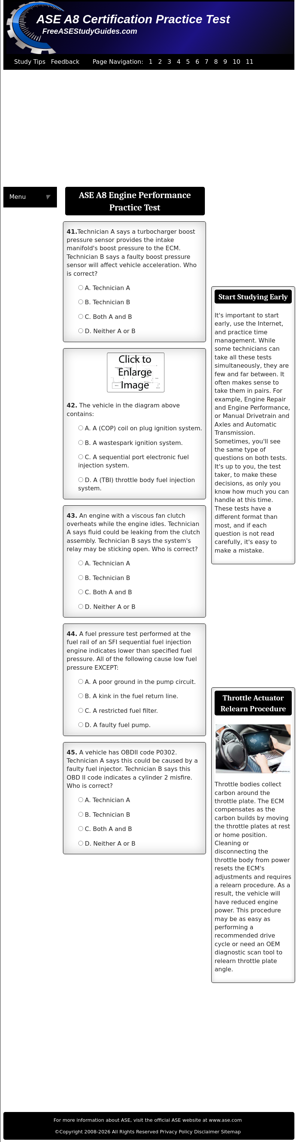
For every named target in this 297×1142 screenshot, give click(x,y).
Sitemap (231, 1131)
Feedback (65, 61)
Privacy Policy (176, 1131)
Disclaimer (206, 1131)
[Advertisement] (146, 128)
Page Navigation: (118, 61)
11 (249, 61)
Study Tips (30, 61)
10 (236, 61)
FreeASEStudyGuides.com (89, 31)
